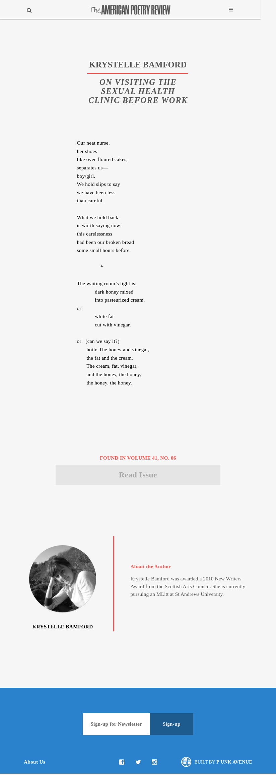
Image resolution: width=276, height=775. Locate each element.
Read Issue (138, 475)
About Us (34, 763)
